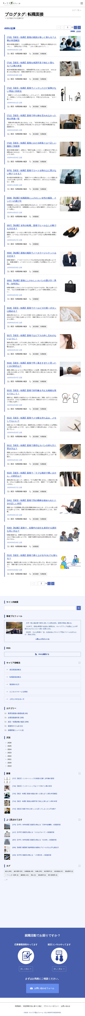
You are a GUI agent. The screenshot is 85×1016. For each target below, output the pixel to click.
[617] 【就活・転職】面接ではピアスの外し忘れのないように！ (31, 337)
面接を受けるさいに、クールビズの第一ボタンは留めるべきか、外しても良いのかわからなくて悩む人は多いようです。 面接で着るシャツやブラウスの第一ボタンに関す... (32, 317)
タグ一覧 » (76, 10)
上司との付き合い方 (17, 699)
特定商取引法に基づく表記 (32, 1006)
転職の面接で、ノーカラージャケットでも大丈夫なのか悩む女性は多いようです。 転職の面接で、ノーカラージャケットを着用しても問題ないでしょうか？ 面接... (31, 262)
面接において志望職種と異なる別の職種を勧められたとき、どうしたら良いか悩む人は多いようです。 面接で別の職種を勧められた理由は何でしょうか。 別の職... (32, 509)
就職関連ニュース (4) (15, 730)
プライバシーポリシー (51, 1006)
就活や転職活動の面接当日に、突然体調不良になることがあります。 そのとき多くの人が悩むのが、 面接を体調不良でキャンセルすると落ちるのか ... (31, 71)
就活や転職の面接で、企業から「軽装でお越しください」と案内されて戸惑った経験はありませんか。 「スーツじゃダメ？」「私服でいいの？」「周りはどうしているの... (32, 152)
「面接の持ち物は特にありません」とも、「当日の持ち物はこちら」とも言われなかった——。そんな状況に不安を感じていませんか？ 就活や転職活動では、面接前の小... (32, 125)
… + (5, 879)
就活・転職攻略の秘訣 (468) (18, 722)
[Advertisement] (42, 902)
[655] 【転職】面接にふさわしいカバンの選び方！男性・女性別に (31, 282)
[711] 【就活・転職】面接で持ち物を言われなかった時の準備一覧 (31, 117)
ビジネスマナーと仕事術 (19, 692)
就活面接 (36, 53)
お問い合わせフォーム (44, 988)
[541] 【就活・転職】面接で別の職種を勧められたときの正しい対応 (31, 502)
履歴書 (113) (24, 875)
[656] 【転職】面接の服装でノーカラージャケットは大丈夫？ (31, 254)
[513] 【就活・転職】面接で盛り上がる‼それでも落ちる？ (32, 557)
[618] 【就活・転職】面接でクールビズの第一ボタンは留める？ (31, 309)
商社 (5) (33, 875)
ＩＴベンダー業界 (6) (11, 875)
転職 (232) (38, 871)
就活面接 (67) (58, 871)
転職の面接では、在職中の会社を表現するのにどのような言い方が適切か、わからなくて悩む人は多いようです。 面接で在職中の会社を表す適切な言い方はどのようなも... (32, 537)
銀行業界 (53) (18, 871)
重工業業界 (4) (52, 875)
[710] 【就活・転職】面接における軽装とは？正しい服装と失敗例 (31, 144)
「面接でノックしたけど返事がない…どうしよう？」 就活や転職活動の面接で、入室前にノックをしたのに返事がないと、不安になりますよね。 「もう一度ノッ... (31, 97)
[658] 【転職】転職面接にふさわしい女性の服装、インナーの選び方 (31, 199)
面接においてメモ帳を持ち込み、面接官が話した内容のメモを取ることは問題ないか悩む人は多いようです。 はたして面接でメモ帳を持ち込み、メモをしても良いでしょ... (32, 427)
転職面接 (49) (29, 871)
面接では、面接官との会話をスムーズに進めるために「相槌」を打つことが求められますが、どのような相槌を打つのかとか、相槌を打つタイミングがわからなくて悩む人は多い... (32, 400)
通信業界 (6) (42, 875)
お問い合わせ (65, 1006)
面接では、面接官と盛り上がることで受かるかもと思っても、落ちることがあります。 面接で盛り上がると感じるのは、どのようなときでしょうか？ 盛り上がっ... (32, 564)
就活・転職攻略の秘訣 (19, 53)
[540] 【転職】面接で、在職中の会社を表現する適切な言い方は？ (31, 529)
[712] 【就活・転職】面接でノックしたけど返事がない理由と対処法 (31, 89)
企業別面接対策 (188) (16, 717)
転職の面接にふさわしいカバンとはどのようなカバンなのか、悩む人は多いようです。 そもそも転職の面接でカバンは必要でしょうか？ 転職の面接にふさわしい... (32, 290)
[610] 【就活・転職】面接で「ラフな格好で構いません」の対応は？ (31, 474)
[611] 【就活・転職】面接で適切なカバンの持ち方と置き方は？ (31, 447)
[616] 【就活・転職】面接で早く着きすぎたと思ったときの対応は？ (31, 364)
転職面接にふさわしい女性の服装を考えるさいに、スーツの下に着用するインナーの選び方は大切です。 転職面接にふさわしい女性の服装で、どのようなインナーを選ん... (32, 207)
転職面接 (43, 53)
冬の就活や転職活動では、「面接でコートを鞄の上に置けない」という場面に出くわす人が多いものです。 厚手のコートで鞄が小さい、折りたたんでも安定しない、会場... (32, 180)
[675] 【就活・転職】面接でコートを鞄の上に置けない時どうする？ (31, 172)
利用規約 (18, 1006)
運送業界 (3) (69, 871)
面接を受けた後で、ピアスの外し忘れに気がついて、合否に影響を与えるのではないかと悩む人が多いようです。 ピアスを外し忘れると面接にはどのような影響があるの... (32, 345)
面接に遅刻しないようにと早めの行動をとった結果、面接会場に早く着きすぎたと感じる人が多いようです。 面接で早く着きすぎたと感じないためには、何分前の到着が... (32, 372)
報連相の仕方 (14, 684)
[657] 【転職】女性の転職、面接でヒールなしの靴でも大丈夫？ (31, 227)
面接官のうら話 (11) (15, 726)
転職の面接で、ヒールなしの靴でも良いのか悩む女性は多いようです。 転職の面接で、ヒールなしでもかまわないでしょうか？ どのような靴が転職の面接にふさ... (31, 235)
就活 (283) (8, 871)
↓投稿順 (78, 31)
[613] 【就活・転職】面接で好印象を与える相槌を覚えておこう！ (31, 392)
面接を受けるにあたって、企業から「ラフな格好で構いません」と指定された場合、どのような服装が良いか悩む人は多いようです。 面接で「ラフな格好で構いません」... (32, 482)
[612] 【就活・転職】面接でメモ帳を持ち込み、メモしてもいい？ (31, 419)
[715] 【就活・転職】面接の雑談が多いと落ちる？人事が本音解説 (31, 39)
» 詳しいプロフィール (42, 639)
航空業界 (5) (48, 871)
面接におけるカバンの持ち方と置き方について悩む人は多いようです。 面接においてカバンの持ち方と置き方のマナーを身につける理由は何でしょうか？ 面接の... (31, 454)
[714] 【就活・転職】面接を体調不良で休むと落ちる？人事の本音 (30, 64)
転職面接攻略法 (15, 677)
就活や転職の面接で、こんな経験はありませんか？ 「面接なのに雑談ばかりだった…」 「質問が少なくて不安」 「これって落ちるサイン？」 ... (31, 45)
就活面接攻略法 (15, 670)
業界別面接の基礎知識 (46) (18, 713)
